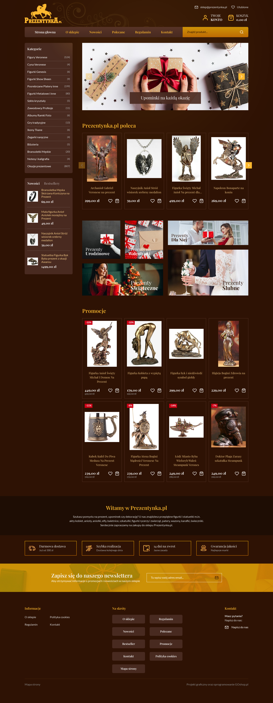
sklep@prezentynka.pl (213, 7)
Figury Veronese (48, 57)
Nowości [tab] (33, 183)
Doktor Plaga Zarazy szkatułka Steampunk (228, 458)
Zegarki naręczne (48, 137)
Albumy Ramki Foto (48, 115)
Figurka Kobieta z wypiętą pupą (144, 375)
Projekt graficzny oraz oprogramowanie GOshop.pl (217, 684)
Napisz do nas (239, 627)
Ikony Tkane (48, 130)
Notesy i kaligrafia (48, 159)
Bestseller (128, 644)
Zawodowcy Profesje (48, 108)
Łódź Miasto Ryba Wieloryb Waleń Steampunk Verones (186, 460)
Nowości (95, 32)
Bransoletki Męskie (48, 152)
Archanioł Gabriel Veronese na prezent (102, 190)
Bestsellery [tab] (52, 183)
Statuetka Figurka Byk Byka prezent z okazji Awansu (54, 258)
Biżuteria (48, 145)
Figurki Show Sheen (48, 79)
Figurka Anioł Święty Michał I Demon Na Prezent (102, 377)
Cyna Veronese (48, 65)
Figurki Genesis (48, 72)
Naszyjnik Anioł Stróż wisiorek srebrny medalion (54, 237)
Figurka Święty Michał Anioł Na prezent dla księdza (186, 190)
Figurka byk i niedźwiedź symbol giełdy (186, 375)
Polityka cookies (60, 617)
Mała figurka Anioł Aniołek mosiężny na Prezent (54, 215)
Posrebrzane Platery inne (48, 86)
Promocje (166, 644)
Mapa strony (129, 668)
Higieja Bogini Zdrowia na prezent (228, 375)
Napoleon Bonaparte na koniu (229, 190)
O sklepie (72, 32)
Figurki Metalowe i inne (48, 94)
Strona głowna (45, 32)
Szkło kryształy (48, 101)
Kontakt (167, 32)
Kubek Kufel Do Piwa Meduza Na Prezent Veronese (102, 460)
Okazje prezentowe (48, 166)
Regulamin (143, 32)
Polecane (118, 32)
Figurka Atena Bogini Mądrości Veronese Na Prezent (144, 460)
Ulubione (242, 7)
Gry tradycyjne (48, 123)
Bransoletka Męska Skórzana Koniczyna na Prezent (55, 193)
